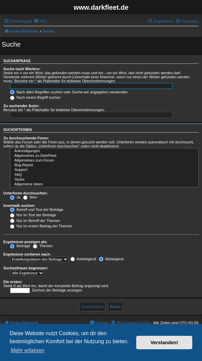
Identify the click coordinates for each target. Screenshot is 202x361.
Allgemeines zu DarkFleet (104, 155)
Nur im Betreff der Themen (35, 221)
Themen (43, 246)
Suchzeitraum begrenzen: (25, 268)
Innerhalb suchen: (19, 206)
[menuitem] (40, 21)
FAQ (104, 175)
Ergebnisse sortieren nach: (27, 254)
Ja (15, 197)
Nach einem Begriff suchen (35, 97)
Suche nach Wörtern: (22, 69)
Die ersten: (12, 282)
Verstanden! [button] (164, 342)
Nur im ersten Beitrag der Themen (41, 226)
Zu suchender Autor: (21, 106)
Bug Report (104, 165)
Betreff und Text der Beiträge (36, 210)
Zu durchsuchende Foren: (26, 138)
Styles (104, 179)
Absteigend (111, 259)
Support (104, 170)
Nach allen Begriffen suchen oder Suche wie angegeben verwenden (69, 92)
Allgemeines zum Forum (104, 160)
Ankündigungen (104, 151)
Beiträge (20, 246)
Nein (30, 197)
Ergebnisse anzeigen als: (25, 242)
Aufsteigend (83, 259)
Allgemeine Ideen (104, 184)
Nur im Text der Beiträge (33, 215)
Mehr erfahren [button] (28, 350)
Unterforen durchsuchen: (25, 193)
